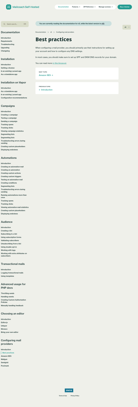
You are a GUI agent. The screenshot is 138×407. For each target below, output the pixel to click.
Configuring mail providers (65, 32)
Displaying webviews (9, 150)
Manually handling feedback (12, 305)
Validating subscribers (10, 240)
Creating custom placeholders (13, 146)
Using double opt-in (9, 247)
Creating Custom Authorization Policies (13, 301)
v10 (102, 23)
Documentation (63, 7)
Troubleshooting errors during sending (13, 142)
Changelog (5, 51)
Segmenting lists (7, 134)
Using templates (7, 276)
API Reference (89, 7)
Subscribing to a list (9, 234)
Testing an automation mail (12, 180)
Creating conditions (9, 183)
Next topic (43, 72)
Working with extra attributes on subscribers (14, 254)
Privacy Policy (75, 396)
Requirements (6, 41)
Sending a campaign (9, 121)
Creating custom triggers (11, 176)
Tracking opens (7, 124)
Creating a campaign (9, 115)
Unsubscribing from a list (11, 244)
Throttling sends (7, 293)
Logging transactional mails (12, 273)
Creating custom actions (11, 173)
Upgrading (5, 48)
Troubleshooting (7, 44)
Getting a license (7, 68)
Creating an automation (10, 170)
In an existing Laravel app (11, 71)
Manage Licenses (105, 7)
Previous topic (44, 86)
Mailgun (4, 359)
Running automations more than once (14, 196)
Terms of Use (63, 396)
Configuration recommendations (14, 98)
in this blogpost (59, 63)
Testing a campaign (9, 118)
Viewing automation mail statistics (15, 207)
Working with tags (8, 250)
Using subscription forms (11, 237)
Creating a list (6, 231)
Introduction (6, 38)
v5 (51, 32)
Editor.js (4, 322)
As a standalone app (9, 74)
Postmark (5, 366)
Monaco (4, 329)
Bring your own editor (9, 332)
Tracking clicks (7, 128)
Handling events (7, 297)
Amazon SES (6, 356)
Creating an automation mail (12, 167)
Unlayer (4, 326)
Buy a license (124, 7)
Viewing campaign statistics (12, 131)
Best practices (8, 353)
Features (76, 7)
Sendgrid (4, 362)
